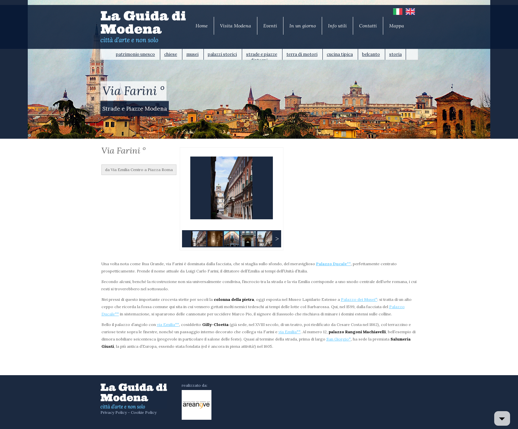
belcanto (371, 54)
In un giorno (302, 26)
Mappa (396, 26)
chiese (170, 54)
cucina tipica (340, 54)
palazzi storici (222, 54)
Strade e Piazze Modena (134, 108)
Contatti (368, 26)
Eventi (270, 26)
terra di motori (301, 54)
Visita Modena (235, 26)
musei (192, 54)
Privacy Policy (113, 412)
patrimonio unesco (135, 54)
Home (202, 26)
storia (395, 54)
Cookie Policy (144, 412)
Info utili (337, 26)
